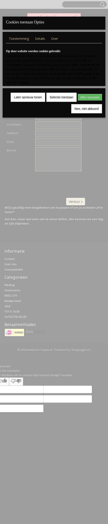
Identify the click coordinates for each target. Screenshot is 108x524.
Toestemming (19, 38)
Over (54, 38)
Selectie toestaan (61, 97)
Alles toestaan (90, 97)
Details (40, 38)
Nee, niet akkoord (86, 109)
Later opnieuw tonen (28, 97)
